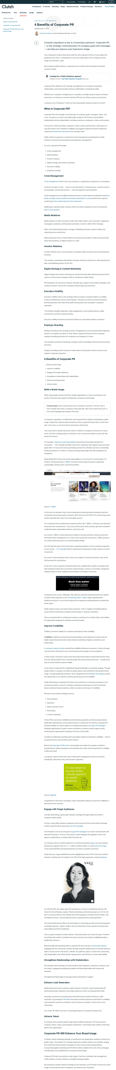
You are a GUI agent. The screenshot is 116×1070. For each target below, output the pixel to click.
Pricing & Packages (86, 6)
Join (111, 2)
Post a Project (109, 6)
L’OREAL (67, 462)
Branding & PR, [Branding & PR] (39, 20)
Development (36, 6)
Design (63, 6)
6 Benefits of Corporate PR (11, 25)
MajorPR (53, 795)
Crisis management (51, 181)
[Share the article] (36, 43)
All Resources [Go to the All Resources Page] (6, 13)
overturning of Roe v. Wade (77, 597)
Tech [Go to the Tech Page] (15, 13)
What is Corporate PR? (10, 22)
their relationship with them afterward (67, 201)
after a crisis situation (52, 210)
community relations (99, 945)
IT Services (46, 6)
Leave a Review (71, 2)
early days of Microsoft (60, 745)
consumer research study (55, 648)
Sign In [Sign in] (103, 2)
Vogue (92, 842)
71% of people (61, 549)
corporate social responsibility (64, 442)
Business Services (73, 6)
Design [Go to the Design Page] (31, 13)
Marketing (55, 6)
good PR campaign (79, 831)
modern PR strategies (97, 725)
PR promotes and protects (61, 131)
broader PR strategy (96, 673)
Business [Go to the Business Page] (40, 13)
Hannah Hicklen (47, 33)
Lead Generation (50, 20)
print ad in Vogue (101, 845)
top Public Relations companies (72, 79)
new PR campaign (76, 826)
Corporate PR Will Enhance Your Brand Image (13, 30)
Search (52, 2)
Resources (98, 6)
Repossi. (104, 857)
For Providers (81, 2)
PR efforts (66, 999)
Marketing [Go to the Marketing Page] (23, 13)
